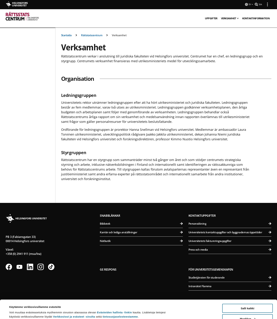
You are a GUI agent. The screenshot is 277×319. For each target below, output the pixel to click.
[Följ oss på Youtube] (19, 262)
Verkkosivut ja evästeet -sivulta (74, 297)
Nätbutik (141, 236)
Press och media (229, 245)
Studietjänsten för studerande (229, 273)
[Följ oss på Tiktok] (51, 262)
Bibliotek (141, 219)
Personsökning (229, 219)
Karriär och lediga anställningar (141, 228)
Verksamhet (119, 31)
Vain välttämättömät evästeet (247, 310)
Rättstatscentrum (91, 31)
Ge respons (108, 265)
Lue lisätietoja (18, 307)
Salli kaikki (247, 289)
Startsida (66, 31)
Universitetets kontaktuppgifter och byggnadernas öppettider (229, 228)
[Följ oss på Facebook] (9, 262)
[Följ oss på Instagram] (40, 262)
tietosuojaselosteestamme (120, 297)
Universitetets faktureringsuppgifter (229, 236)
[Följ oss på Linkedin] (30, 262)
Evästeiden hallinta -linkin (114, 293)
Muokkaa (247, 300)
